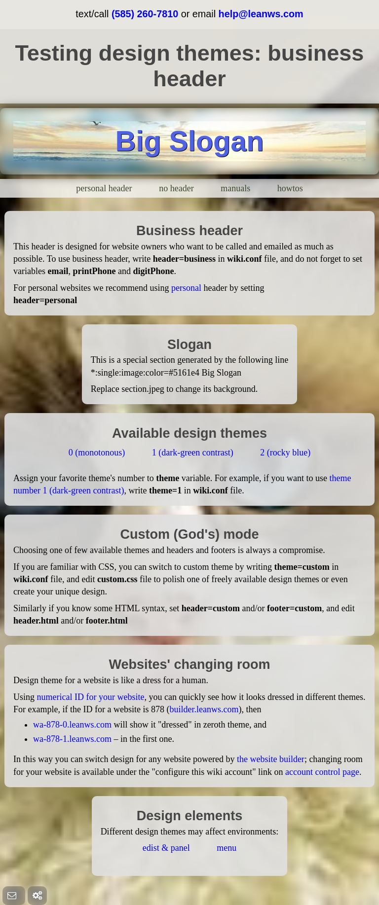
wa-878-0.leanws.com (72, 725)
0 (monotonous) (97, 452)
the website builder (270, 759)
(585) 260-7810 (145, 13)
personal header (104, 188)
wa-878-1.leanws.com (72, 739)
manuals (235, 188)
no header (176, 188)
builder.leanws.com (203, 709)
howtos (290, 188)
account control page (322, 772)
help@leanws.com (261, 13)
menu (226, 848)
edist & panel (166, 848)
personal (186, 288)
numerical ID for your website (91, 697)
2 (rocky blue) (285, 452)
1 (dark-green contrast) (192, 452)
